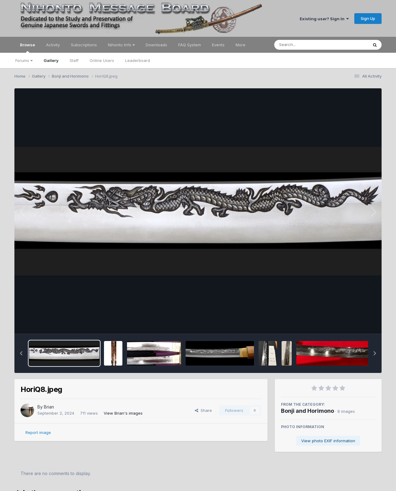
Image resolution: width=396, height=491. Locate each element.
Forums (24, 60)
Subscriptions (84, 44)
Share (203, 410)
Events (218, 44)
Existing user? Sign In (324, 18)
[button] (21, 353)
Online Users (102, 60)
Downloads (156, 44)
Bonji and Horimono (307, 411)
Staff (74, 60)
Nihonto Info (121, 44)
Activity (53, 44)
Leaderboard (137, 60)
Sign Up (368, 18)
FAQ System (189, 44)
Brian (49, 406)
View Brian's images (123, 413)
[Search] (304, 45)
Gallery (51, 60)
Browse (27, 47)
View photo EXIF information (328, 440)
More (240, 44)
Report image (38, 432)
